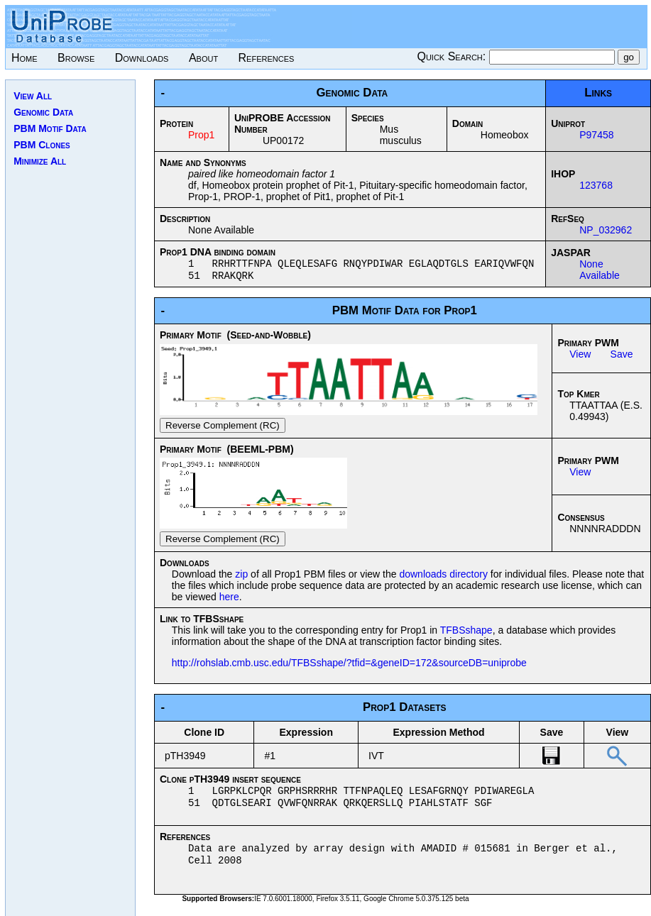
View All (32, 95)
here (229, 599)
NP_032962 (605, 230)
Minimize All (39, 161)
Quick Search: (452, 56)
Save (622, 357)
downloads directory (443, 577)
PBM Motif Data (50, 128)
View (580, 357)
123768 (596, 185)
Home (24, 58)
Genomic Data (43, 112)
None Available (599, 271)
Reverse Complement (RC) (222, 428)
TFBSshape (466, 633)
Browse (76, 58)
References (267, 58)
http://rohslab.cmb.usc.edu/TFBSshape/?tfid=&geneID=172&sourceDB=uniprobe (349, 665)
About (203, 58)
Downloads (142, 58)
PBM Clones (41, 144)
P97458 (596, 134)
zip (241, 577)
